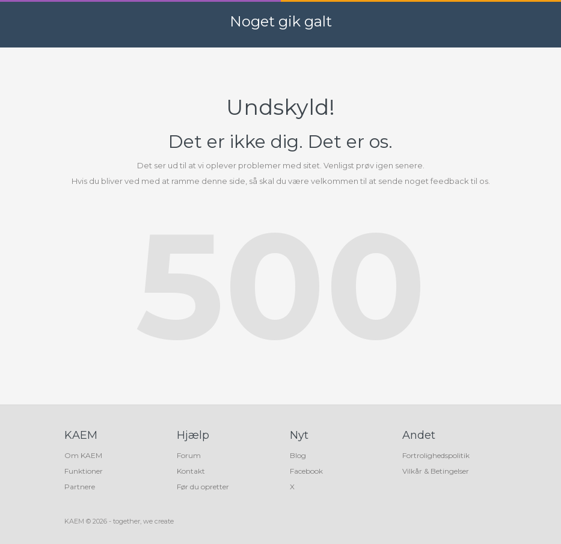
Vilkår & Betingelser (435, 470)
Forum (189, 455)
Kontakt (191, 470)
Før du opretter (203, 486)
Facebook (306, 470)
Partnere (79, 486)
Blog (298, 455)
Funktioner (83, 470)
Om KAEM (83, 455)
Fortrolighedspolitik (436, 455)
